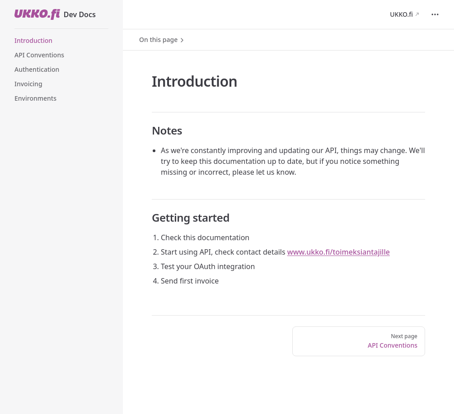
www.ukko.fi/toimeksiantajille (338, 252)
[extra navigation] (435, 14)
